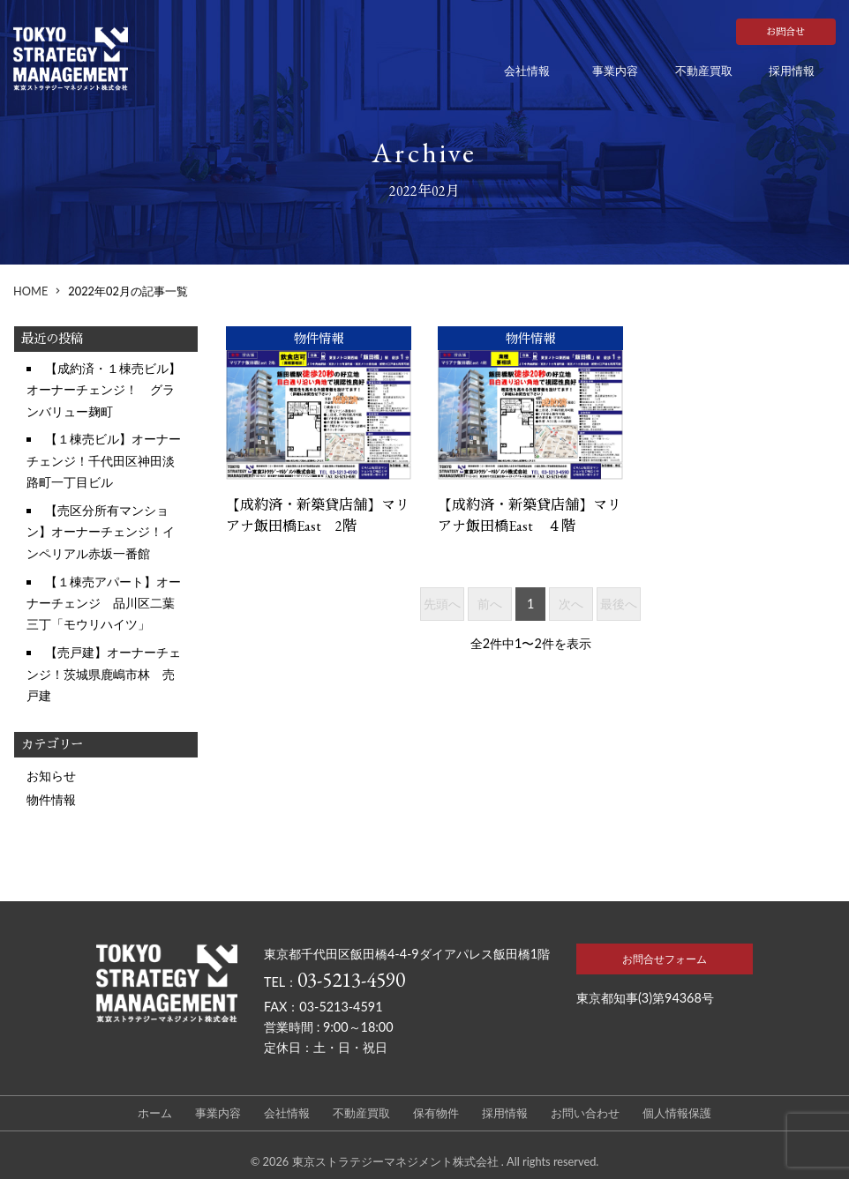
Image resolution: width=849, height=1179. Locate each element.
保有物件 (436, 1113)
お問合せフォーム (664, 959)
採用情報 (792, 70)
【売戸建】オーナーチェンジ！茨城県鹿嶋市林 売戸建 (103, 674)
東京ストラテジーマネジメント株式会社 (396, 1161)
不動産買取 (704, 70)
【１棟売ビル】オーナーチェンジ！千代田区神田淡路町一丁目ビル (103, 460)
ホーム (155, 1113)
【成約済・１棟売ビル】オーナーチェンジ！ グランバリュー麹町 (103, 390)
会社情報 (527, 70)
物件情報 (51, 799)
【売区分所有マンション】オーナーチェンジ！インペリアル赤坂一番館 (100, 532)
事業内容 (615, 70)
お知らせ (51, 775)
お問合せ (785, 32)
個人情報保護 (676, 1113)
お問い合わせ (585, 1113)
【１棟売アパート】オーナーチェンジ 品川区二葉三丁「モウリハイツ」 (103, 603)
